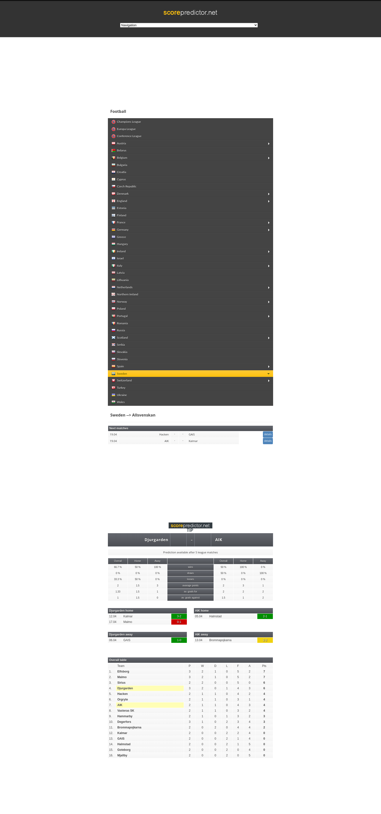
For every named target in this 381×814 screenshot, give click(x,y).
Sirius (121, 682)
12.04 (112, 616)
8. (110, 710)
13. (111, 738)
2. (110, 677)
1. (110, 671)
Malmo (127, 622)
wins (190, 567)
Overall (118, 561)
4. (110, 688)
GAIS (126, 640)
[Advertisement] (222, 71)
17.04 (112, 622)
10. (111, 722)
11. (111, 727)
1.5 (137, 585)
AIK (218, 539)
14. (111, 744)
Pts (264, 666)
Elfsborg (123, 671)
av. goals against (190, 597)
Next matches (118, 428)
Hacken (122, 694)
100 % (157, 567)
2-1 (265, 616)
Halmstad (215, 616)
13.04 (198, 640)
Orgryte (122, 699)
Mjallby (122, 755)
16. (111, 755)
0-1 (179, 622)
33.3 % (117, 579)
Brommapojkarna (220, 640)
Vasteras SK (125, 710)
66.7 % (117, 567)
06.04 (112, 640)
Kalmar (128, 616)
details (268, 434)
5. (110, 694)
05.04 (198, 616)
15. (111, 750)
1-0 (179, 640)
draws (190, 573)
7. (110, 705)
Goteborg (123, 750)
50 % (137, 567)
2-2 (265, 640)
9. (110, 716)
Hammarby (124, 716)
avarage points (190, 585)
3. (110, 682)
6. (110, 699)
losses (190, 579)
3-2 (179, 616)
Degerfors (124, 722)
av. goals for (190, 591)
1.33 (117, 591)
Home (137, 561)
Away (158, 561)
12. (111, 733)
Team (120, 666)
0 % (263, 567)
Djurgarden (156, 539)
